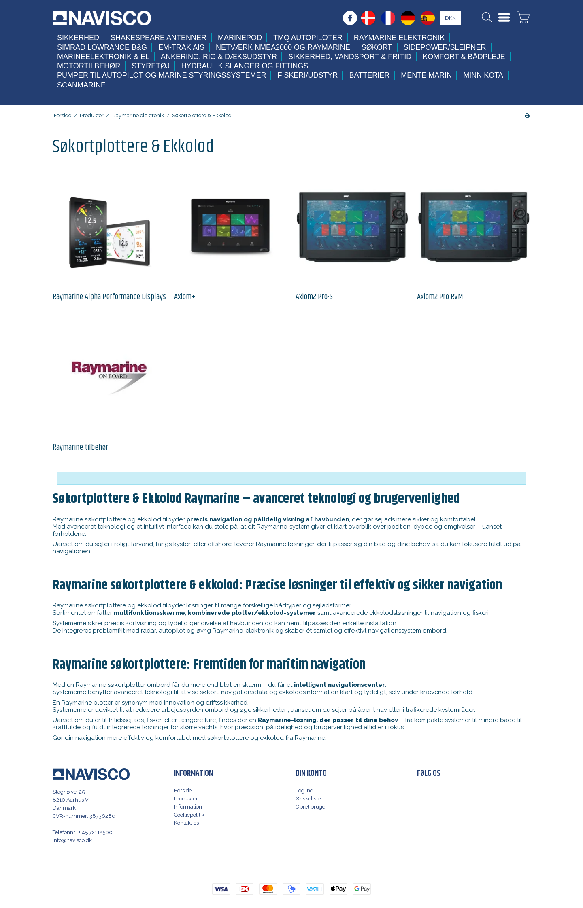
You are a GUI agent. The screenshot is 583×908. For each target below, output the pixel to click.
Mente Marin (426, 75)
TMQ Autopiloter (308, 38)
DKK (450, 18)
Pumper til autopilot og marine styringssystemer (161, 75)
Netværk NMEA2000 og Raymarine (283, 47)
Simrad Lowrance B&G (102, 47)
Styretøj (151, 66)
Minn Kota (483, 75)
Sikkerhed (78, 38)
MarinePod (240, 38)
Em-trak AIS (181, 47)
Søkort (377, 47)
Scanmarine (81, 85)
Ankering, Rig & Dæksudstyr (219, 57)
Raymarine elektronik (399, 38)
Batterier (369, 75)
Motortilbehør (88, 66)
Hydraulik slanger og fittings (244, 66)
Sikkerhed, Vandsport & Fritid (349, 57)
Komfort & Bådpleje (464, 57)
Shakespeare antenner (158, 38)
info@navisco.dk (72, 840)
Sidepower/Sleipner (445, 47)
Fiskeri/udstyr (307, 75)
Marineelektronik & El (103, 57)
